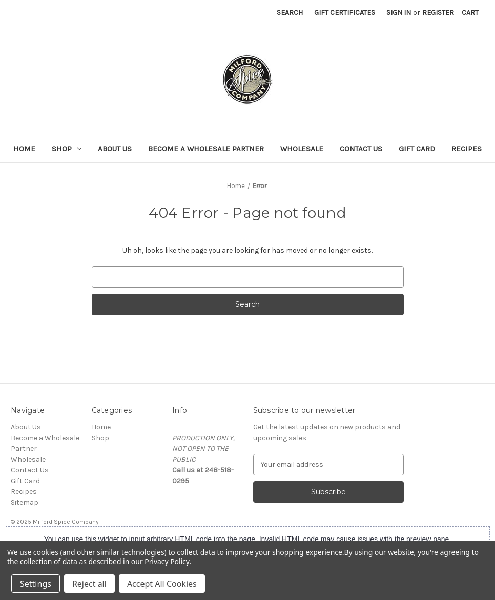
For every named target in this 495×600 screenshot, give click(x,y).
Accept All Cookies (162, 583)
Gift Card (417, 148)
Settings (35, 583)
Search (290, 12)
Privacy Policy (167, 561)
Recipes (466, 148)
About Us (115, 148)
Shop (66, 148)
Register (438, 12)
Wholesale (301, 148)
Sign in (398, 12)
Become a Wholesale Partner (206, 148)
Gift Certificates (344, 12)
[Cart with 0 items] (470, 12)
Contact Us (361, 148)
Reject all (89, 583)
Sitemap (24, 502)
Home (24, 148)
